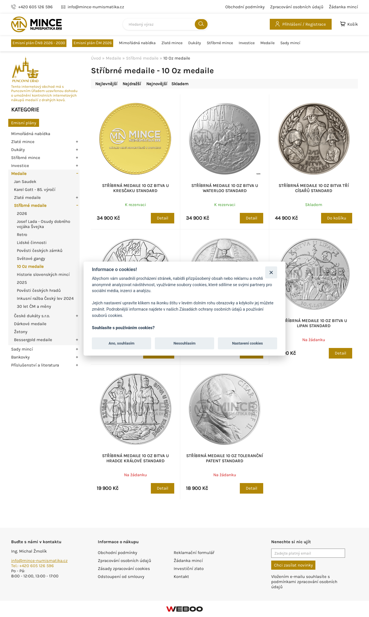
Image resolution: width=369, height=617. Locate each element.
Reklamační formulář (194, 552)
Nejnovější (156, 83)
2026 (22, 213)
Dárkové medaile (30, 323)
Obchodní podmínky (245, 6)
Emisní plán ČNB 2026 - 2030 (39, 42)
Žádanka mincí (343, 6)
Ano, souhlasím (122, 343)
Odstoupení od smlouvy (121, 576)
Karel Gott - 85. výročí (34, 189)
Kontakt (181, 576)
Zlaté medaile (27, 197)
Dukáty (194, 43)
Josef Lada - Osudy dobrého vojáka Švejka (43, 224)
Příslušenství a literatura (35, 365)
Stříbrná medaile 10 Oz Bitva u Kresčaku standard (135, 188)
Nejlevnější (106, 83)
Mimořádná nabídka (137, 43)
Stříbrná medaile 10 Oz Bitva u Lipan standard (313, 323)
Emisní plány (23, 122)
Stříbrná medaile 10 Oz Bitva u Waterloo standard (224, 188)
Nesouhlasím (184, 343)
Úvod (96, 58)
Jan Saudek (25, 181)
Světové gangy (31, 258)
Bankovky (20, 357)
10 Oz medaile (30, 266)
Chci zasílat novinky (293, 565)
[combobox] (165, 24)
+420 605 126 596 (35, 6)
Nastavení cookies (247, 343)
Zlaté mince (172, 43)
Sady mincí (290, 43)
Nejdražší (132, 83)
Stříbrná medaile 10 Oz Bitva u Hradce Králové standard (135, 458)
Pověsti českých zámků (39, 250)
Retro (22, 234)
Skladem (179, 83)
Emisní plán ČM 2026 (93, 42)
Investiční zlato (189, 568)
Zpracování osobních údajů (296, 6)
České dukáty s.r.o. (32, 315)
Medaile (267, 43)
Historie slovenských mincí (43, 274)
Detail (162, 218)
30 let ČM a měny (34, 306)
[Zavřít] (271, 272)
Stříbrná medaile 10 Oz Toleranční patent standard (224, 458)
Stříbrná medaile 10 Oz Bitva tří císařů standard (314, 188)
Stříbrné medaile (30, 205)
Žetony (20, 331)
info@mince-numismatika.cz (39, 560)
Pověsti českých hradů (39, 290)
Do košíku (336, 218)
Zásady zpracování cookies (124, 568)
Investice (247, 43)
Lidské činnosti (31, 242)
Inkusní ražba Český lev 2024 (45, 298)
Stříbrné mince (220, 43)
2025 (22, 282)
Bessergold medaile (33, 339)
